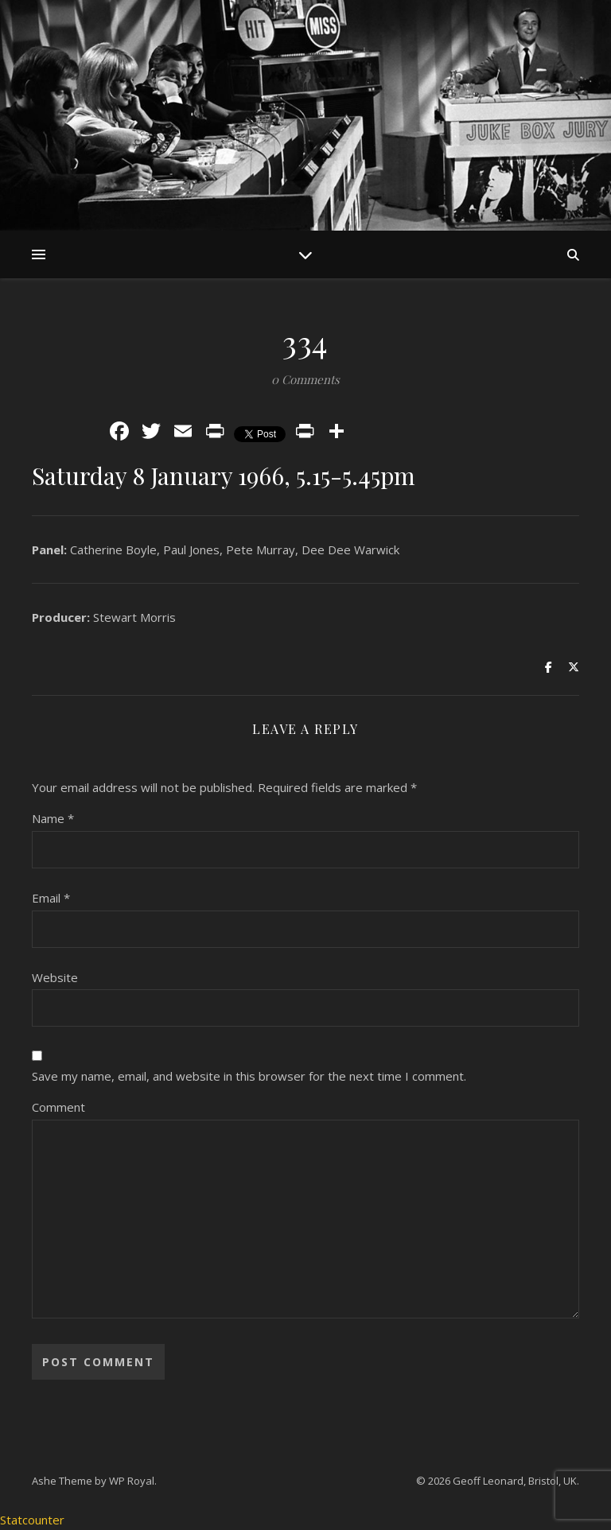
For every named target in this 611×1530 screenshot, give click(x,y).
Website (55, 977)
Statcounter (32, 1520)
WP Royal (131, 1481)
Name (53, 818)
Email (51, 898)
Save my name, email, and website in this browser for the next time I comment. (249, 1076)
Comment (58, 1107)
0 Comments (305, 379)
